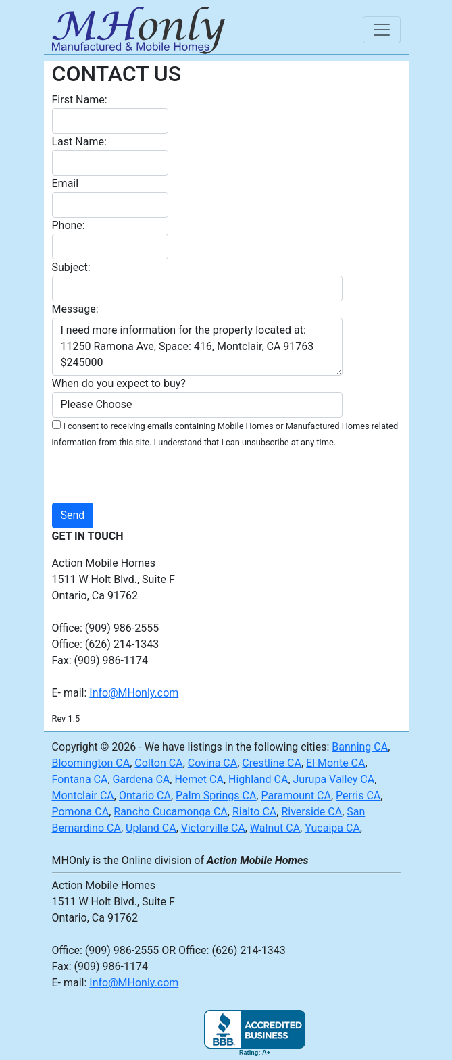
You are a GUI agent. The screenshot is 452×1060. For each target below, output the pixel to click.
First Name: (79, 99)
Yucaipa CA (332, 828)
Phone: (68, 225)
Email (65, 183)
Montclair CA (83, 795)
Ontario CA (145, 795)
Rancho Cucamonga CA (171, 811)
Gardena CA (141, 779)
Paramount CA (295, 795)
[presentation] (258, 476)
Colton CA (158, 763)
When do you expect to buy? (119, 383)
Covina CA (212, 763)
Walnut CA (275, 828)
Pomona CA (80, 811)
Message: (75, 309)
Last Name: (79, 141)
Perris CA (358, 795)
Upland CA (151, 828)
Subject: (71, 267)
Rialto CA (254, 811)
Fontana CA (80, 779)
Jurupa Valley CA (334, 779)
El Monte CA (335, 763)
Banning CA (360, 746)
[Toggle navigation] (382, 29)
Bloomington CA (91, 763)
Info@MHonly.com (133, 692)
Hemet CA (198, 779)
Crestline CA (271, 763)
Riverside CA (311, 811)
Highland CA (258, 779)
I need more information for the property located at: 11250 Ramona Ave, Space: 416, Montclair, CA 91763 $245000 (197, 347)
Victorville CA (213, 828)
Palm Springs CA (216, 795)
